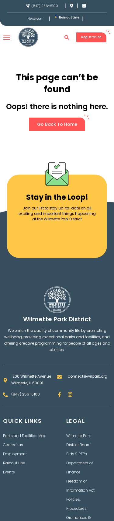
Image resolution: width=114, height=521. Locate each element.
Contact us (13, 444)
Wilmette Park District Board (78, 440)
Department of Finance (79, 467)
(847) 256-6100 (44, 5)
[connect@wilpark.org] (59, 377)
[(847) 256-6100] (28, 6)
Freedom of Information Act (80, 486)
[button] (67, 37)
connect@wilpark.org (87, 376)
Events (9, 472)
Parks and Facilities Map (25, 435)
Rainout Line (69, 17)
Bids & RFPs (76, 453)
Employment (15, 453)
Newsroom (35, 19)
